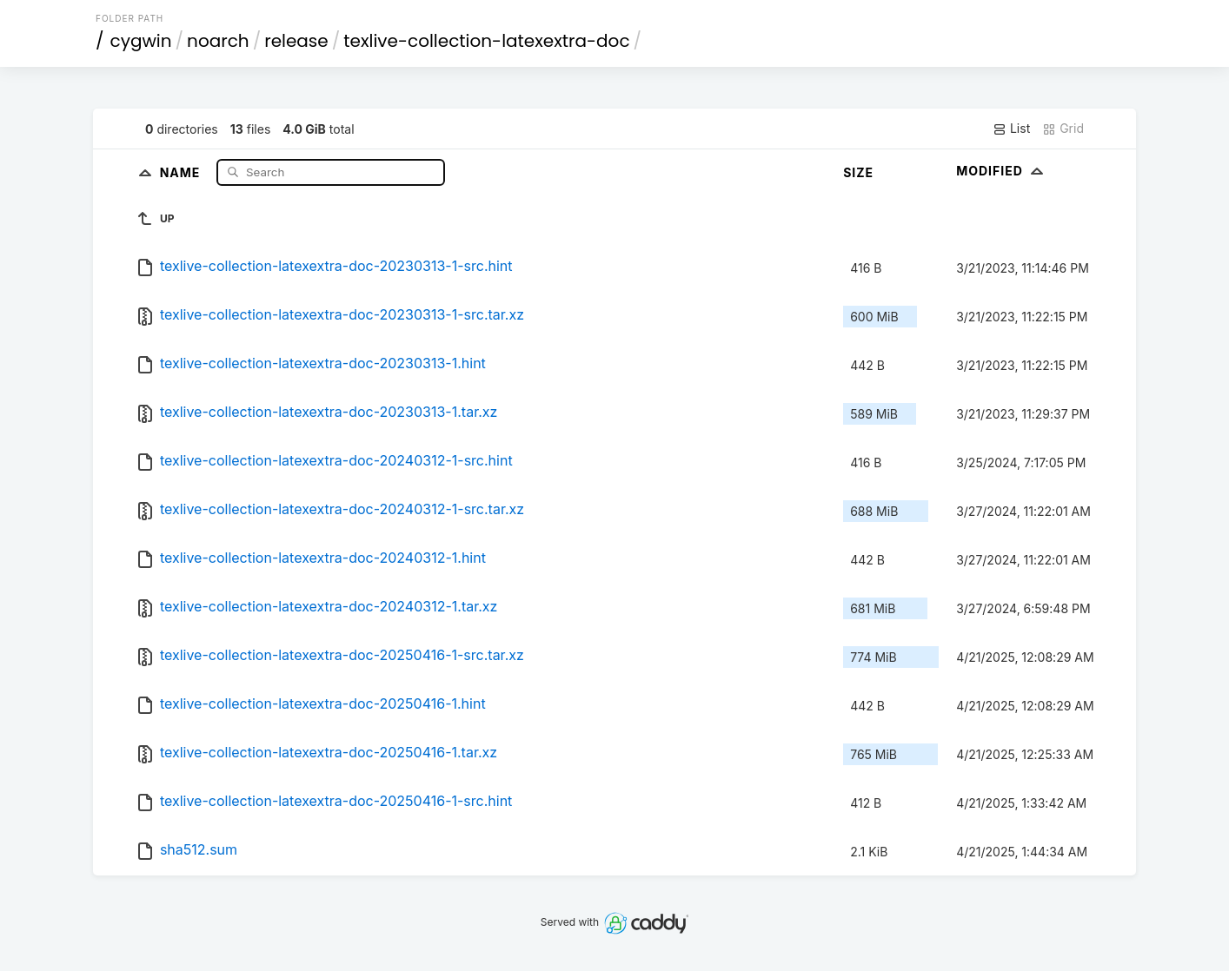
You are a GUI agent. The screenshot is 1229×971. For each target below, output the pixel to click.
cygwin (141, 41)
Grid (1063, 128)
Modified (1001, 170)
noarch (218, 41)
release (296, 41)
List (1011, 128)
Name (182, 171)
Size (858, 172)
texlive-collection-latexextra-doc (486, 41)
